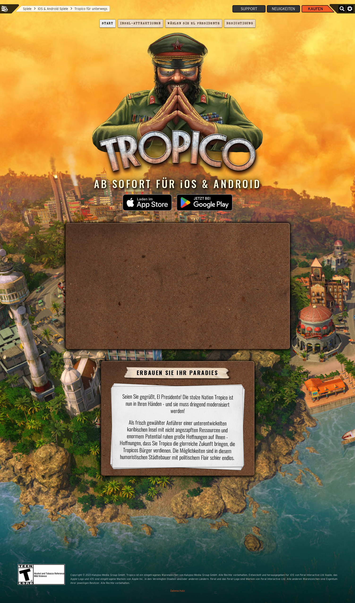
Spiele (25, 9)
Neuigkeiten (283, 9)
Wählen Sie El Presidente (193, 23)
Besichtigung (239, 23)
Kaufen (315, 9)
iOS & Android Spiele (51, 9)
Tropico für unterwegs (89, 9)
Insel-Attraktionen (140, 23)
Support (249, 9)
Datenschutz (177, 590)
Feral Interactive (4, 9)
